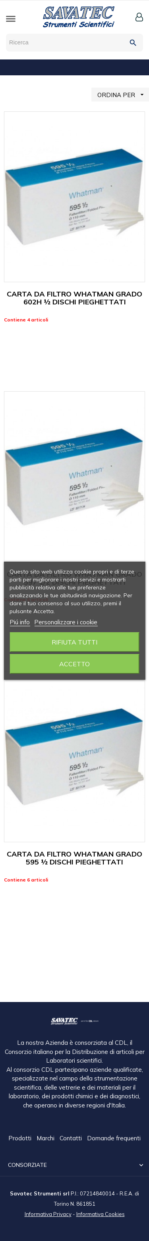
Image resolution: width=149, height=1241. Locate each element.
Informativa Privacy (48, 1213)
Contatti (71, 1138)
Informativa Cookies (100, 1213)
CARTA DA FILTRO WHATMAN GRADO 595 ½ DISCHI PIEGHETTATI (74, 857)
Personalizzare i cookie (65, 622)
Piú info (20, 622)
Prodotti (20, 1138)
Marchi (46, 1138)
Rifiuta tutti (74, 642)
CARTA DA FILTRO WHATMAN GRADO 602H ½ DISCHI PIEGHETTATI (74, 297)
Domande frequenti (114, 1138)
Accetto (74, 664)
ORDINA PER (123, 94)
